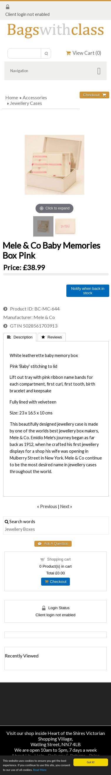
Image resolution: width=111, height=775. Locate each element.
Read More (40, 770)
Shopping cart (58, 559)
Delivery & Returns (66, 755)
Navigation (19, 70)
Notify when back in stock (87, 291)
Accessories (35, 97)
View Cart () (83, 53)
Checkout (55, 582)
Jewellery (13, 529)
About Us (21, 755)
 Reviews (51, 337)
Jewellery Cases (26, 103)
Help (39, 755)
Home (11, 97)
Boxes (29, 529)
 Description (20, 337)
